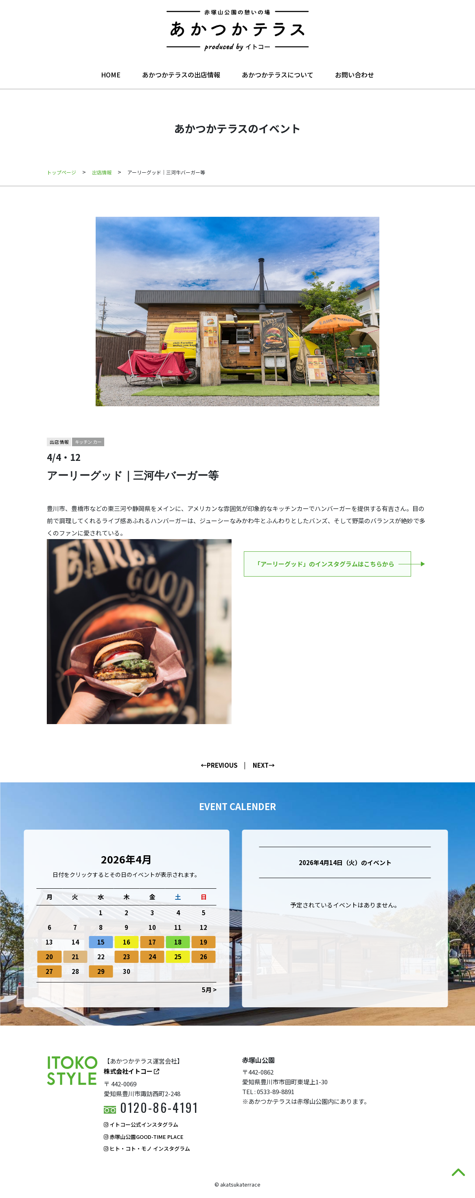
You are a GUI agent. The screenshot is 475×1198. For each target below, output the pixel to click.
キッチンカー (88, 441)
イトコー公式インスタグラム (141, 1124)
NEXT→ (264, 765)
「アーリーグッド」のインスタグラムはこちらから (324, 563)
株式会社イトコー (131, 1071)
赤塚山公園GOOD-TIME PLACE (144, 1137)
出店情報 (59, 441)
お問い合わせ (354, 74)
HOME (110, 74)
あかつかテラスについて (277, 74)
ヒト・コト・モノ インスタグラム (147, 1148)
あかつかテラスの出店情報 (181, 74)
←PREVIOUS (219, 765)
